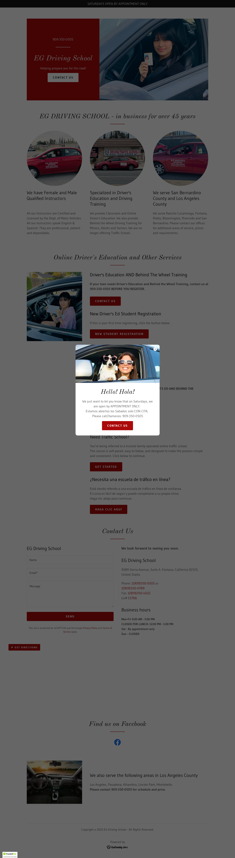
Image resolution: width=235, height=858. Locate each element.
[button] (9, 855)
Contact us (117, 425)
